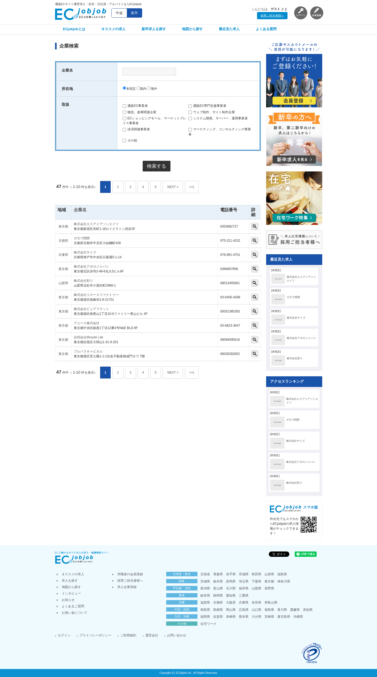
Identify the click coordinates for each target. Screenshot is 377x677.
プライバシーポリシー (95, 635)
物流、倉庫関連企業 (139, 112)
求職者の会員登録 (130, 574)
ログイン (64, 635)
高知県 (308, 610)
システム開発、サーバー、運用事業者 (218, 118)
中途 (119, 13)
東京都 (63, 226)
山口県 (256, 610)
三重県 (243, 595)
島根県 (218, 610)
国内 (141, 89)
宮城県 (243, 574)
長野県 (269, 588)
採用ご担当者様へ (272, 15)
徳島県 (269, 610)
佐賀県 (218, 617)
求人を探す (70, 580)
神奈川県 (283, 581)
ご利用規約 (128, 635)
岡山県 (231, 610)
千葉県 (256, 581)
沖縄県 (298, 617)
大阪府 (231, 602)
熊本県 (243, 617)
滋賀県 (205, 602)
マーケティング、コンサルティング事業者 (219, 131)
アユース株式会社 (86, 323)
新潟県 (205, 588)
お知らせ (68, 600)
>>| (191, 187)
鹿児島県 (283, 617)
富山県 (218, 588)
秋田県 (256, 574)
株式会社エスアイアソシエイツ (96, 224)
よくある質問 (266, 29)
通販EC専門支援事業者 (207, 106)
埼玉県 (243, 581)
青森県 (218, 574)
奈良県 (256, 602)
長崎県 (231, 617)
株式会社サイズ (85, 252)
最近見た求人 (229, 29)
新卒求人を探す (154, 29)
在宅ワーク (208, 624)
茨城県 (205, 581)
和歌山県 (271, 602)
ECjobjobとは (74, 29)
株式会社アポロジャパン (91, 266)
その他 (130, 140)
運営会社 (151, 635)
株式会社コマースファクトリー (96, 295)
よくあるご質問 (73, 606)
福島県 (282, 574)
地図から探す (192, 29)
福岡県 (205, 617)
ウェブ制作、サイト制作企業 (211, 112)
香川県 (282, 610)
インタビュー (71, 593)
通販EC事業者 (135, 106)
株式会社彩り (83, 281)
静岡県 (218, 595)
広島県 (243, 610)
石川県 (231, 588)
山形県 (269, 574)
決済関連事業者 (136, 129)
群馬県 (231, 581)
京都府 (63, 240)
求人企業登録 (127, 587)
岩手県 (231, 574)
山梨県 (63, 283)
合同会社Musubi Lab (88, 337)
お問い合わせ (176, 635)
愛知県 (231, 595)
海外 (152, 89)
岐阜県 (205, 595)
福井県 (243, 588)
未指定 (129, 89)
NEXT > (172, 187)
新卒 (134, 13)
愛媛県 (295, 610)
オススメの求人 (113, 29)
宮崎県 (269, 617)
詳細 (254, 226)
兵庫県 (63, 255)
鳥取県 (205, 610)
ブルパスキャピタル (88, 351)
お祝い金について (74, 613)
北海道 (205, 574)
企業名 (80, 210)
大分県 (256, 617)
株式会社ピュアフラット (91, 309)
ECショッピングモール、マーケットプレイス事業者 (154, 120)
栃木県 (218, 581)
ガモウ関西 (82, 238)
